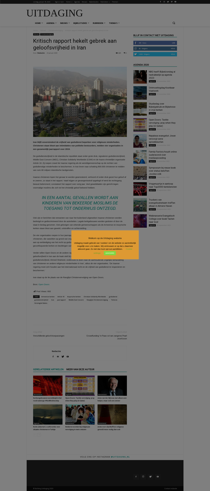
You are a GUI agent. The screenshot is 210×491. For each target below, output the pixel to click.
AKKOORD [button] (109, 253)
